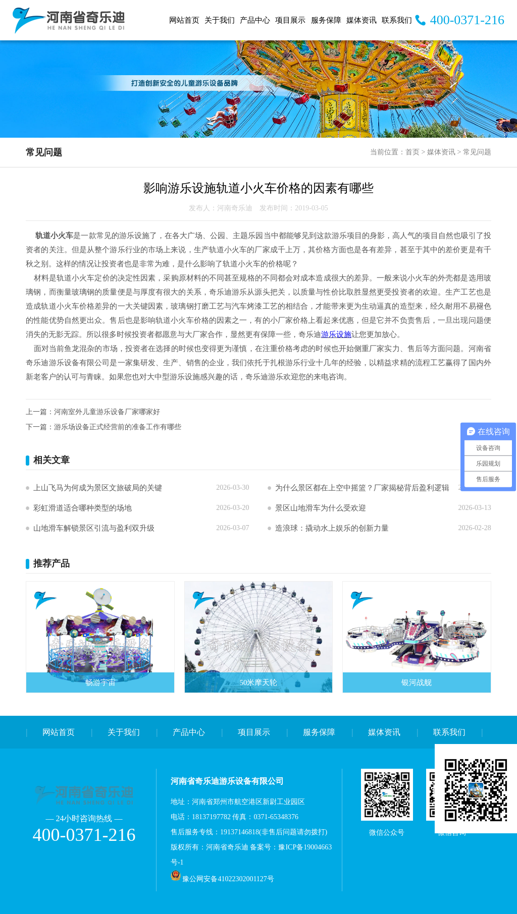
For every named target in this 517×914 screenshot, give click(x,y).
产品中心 (255, 20)
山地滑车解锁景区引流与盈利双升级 (93, 528)
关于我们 (219, 20)
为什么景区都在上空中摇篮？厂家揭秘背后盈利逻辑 (362, 488)
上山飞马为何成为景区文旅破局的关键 (97, 488)
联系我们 (397, 20)
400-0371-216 (467, 20)
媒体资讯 (361, 20)
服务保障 (326, 20)
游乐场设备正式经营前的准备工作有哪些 (117, 427)
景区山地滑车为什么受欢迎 (320, 508)
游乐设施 (336, 334)
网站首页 (184, 20)
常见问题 (477, 152)
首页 (412, 152)
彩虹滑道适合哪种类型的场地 (82, 508)
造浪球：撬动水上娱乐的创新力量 (332, 528)
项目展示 (290, 20)
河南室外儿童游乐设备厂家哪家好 (107, 412)
